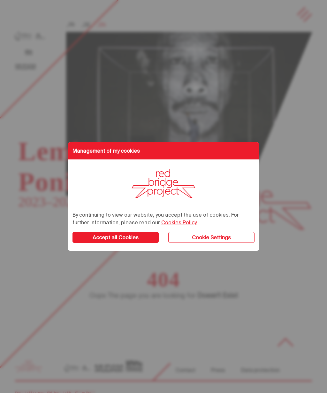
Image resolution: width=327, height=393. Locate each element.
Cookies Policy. (179, 222)
